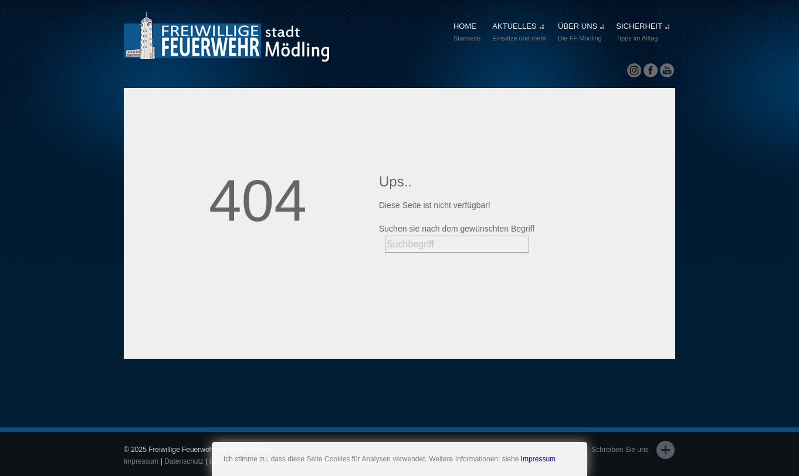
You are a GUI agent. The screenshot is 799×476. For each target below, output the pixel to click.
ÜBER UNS (581, 33)
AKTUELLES (519, 33)
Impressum (538, 459)
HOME (466, 33)
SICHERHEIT (642, 33)
